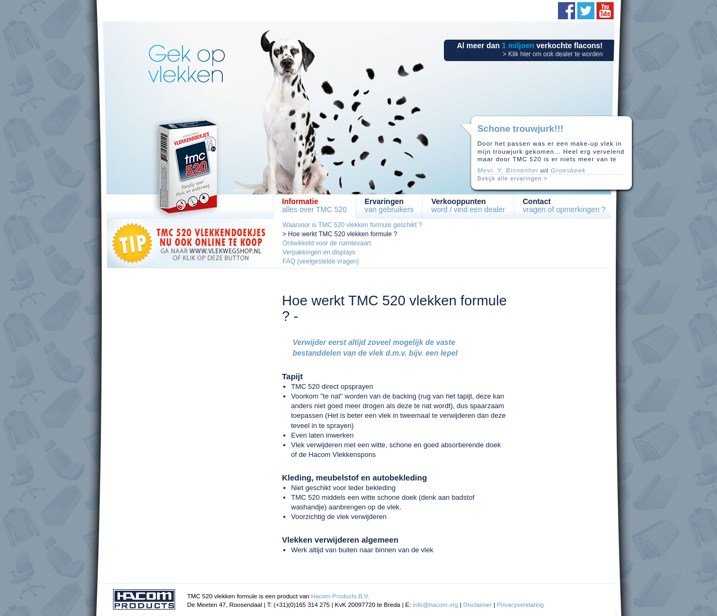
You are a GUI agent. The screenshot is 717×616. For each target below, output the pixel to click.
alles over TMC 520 (314, 205)
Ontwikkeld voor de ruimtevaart (327, 243)
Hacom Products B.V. (340, 596)
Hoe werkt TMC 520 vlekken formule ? (342, 234)
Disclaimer (477, 605)
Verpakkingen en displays (319, 252)
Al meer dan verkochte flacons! (529, 49)
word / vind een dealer (468, 205)
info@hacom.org (435, 605)
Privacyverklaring (520, 605)
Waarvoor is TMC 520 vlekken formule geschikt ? (352, 225)
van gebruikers (389, 205)
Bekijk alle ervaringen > (513, 179)
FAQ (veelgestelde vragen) (321, 261)
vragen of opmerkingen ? (564, 205)
